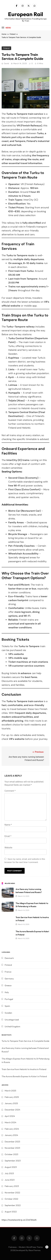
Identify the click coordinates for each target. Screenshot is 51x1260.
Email (7, 836)
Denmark (9, 958)
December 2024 (12, 1109)
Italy (7, 992)
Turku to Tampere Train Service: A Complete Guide (25, 1041)
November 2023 (12, 1148)
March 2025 (10, 1090)
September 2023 (13, 1160)
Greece (8, 985)
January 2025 (11, 1103)
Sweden (8, 1012)
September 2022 (13, 1205)
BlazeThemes (34, 1250)
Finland (6, 48)
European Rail (25, 14)
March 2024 (10, 1122)
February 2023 (12, 1186)
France (8, 971)
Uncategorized (12, 1019)
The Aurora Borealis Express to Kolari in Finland (24, 1076)
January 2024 (11, 1135)
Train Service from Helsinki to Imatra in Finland (24, 1069)
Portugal (9, 999)
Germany (9, 978)
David (6, 63)
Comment (10, 791)
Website (8, 847)
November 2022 (12, 1192)
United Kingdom (12, 1026)
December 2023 (12, 1141)
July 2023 (9, 1173)
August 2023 (11, 1167)
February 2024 (12, 1128)
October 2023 (11, 1154)
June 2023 (10, 1179)
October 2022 (11, 1198)
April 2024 (10, 1116)
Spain (7, 1006)
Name (8, 825)
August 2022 (11, 1211)
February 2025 (12, 1097)
